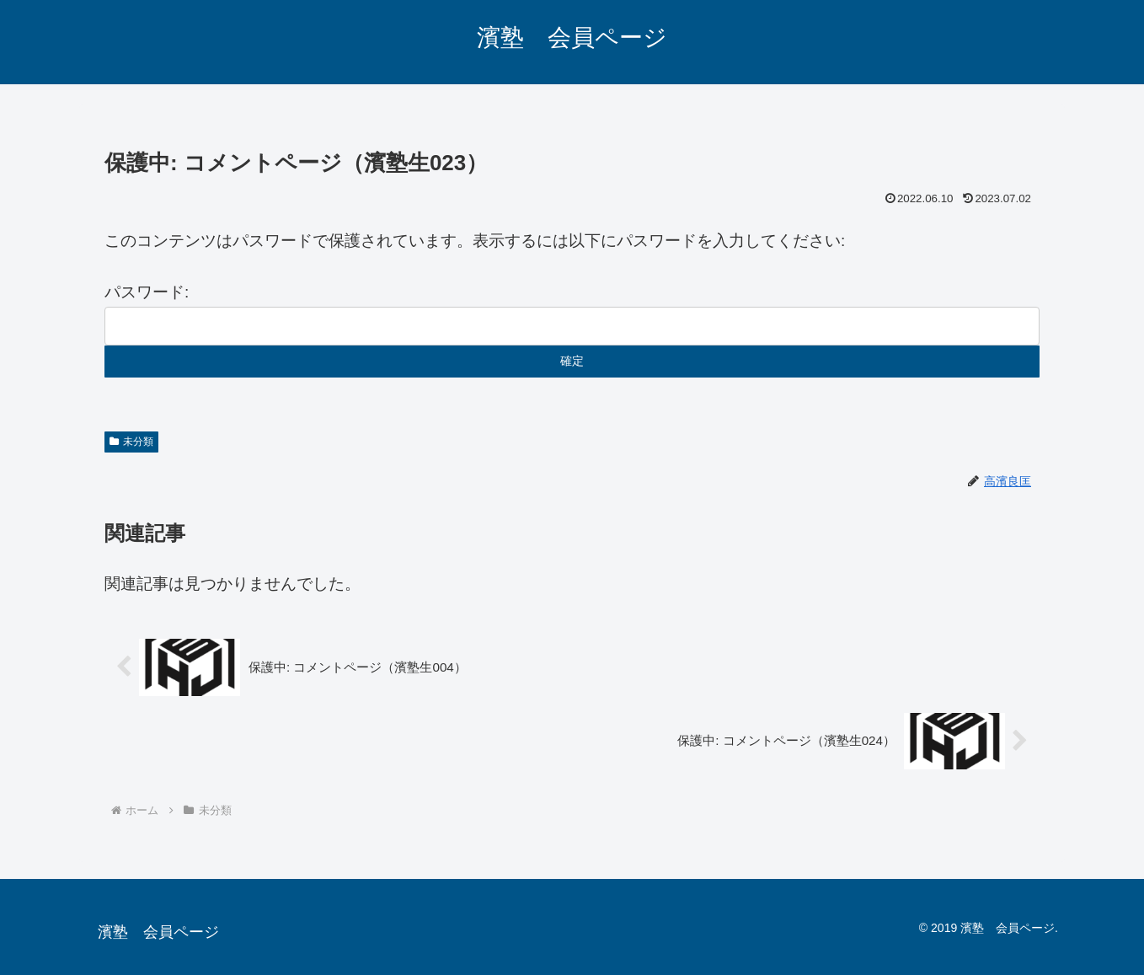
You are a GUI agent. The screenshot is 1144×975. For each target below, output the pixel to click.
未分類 (131, 441)
